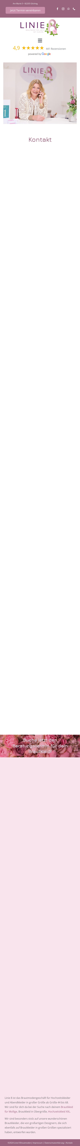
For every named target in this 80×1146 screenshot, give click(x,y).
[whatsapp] (69, 9)
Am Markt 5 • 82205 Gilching (25, 3)
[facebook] (57, 9)
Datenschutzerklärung (54, 1142)
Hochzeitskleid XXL (59, 1111)
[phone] (74, 9)
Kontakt (69, 1142)
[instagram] (63, 9)
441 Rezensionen (56, 48)
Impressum (37, 1142)
